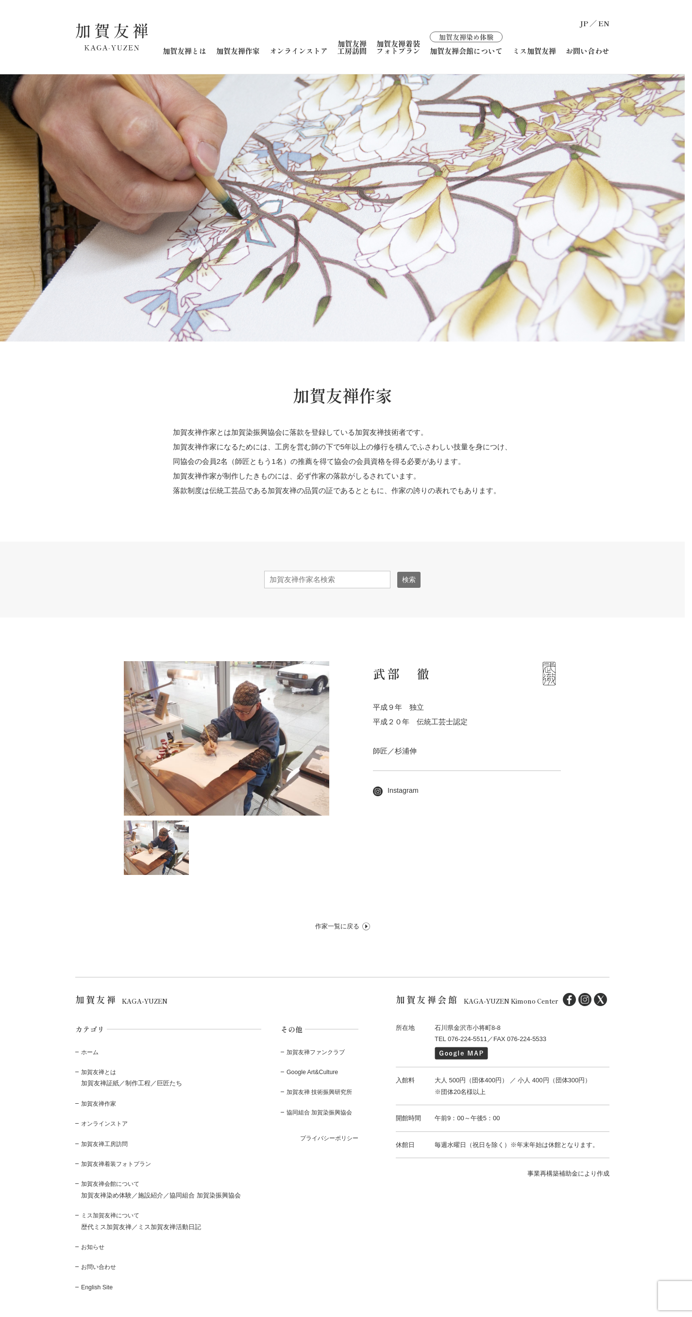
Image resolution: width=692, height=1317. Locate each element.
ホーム (90, 1051)
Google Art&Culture (314, 1072)
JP (584, 23)
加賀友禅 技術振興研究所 (322, 1091)
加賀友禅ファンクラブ (318, 1051)
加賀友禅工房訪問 (352, 47)
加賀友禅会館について (466, 43)
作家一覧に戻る (337, 926)
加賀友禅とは (184, 50)
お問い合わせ (587, 50)
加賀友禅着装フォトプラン (398, 47)
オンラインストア (299, 50)
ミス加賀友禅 (534, 50)
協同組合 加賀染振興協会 (322, 1111)
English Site (98, 1286)
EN (603, 23)
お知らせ (93, 1246)
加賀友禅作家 (238, 50)
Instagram (396, 790)
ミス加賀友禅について (112, 1215)
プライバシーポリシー (326, 1138)
